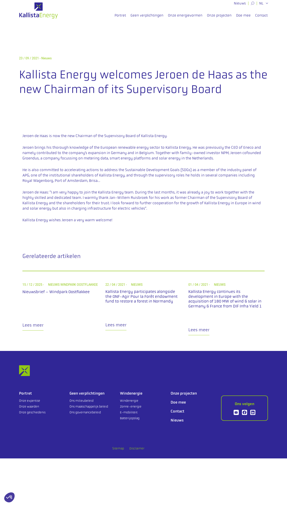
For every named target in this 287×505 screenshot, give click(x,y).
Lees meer (32, 325)
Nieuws (240, 3)
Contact (261, 17)
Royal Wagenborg (37, 180)
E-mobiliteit (128, 412)
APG (25, 175)
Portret (120, 17)
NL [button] (261, 3)
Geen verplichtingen (146, 17)
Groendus (30, 158)
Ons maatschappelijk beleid (89, 406)
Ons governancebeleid (85, 412)
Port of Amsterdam (71, 180)
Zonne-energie (130, 406)
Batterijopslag (129, 418)
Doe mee (243, 17)
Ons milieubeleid (81, 400)
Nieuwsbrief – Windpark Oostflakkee (56, 292)
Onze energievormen (185, 17)
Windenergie (131, 393)
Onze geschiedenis (32, 412)
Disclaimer (136, 448)
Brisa (93, 180)
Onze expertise (29, 400)
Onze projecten (219, 17)
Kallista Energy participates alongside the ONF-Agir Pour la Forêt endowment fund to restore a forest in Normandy (141, 296)
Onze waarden (29, 406)
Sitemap (118, 448)
